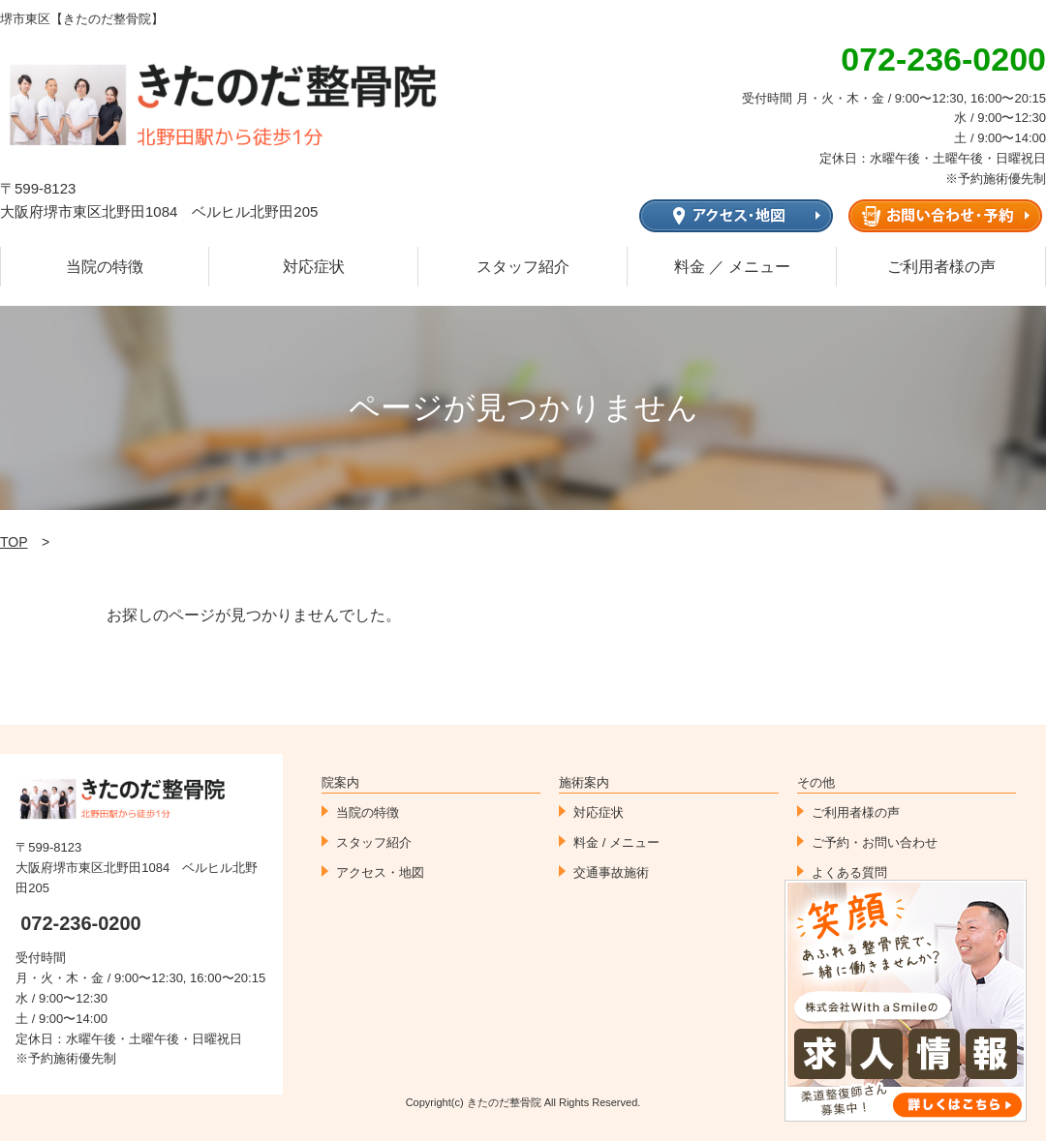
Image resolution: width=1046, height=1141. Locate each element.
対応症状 (314, 266)
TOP (14, 542)
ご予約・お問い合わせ (875, 842)
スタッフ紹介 (523, 266)
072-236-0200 (80, 923)
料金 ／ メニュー (732, 266)
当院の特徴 (104, 266)
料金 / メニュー (616, 842)
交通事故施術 (611, 872)
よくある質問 (849, 872)
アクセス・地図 (380, 872)
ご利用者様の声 (941, 266)
